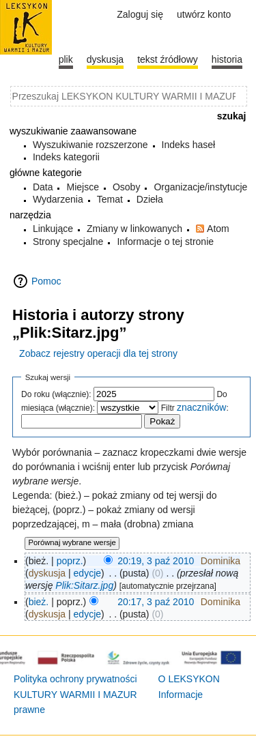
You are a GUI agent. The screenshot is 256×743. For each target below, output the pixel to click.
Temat (110, 199)
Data (43, 186)
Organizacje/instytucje (200, 186)
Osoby (126, 186)
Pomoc (46, 281)
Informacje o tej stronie (165, 241)
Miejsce (82, 186)
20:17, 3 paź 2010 (155, 601)
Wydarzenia (58, 199)
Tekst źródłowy (167, 59)
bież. (39, 601)
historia (227, 59)
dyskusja (47, 573)
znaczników (201, 407)
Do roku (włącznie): (56, 394)
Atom (218, 228)
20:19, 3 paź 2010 (155, 560)
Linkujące (53, 228)
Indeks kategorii (66, 156)
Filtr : (195, 408)
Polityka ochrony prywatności (75, 678)
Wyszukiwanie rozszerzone (90, 144)
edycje (87, 573)
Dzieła (150, 199)
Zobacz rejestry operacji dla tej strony (98, 353)
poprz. (70, 560)
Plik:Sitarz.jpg (84, 585)
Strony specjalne (68, 241)
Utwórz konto (204, 14)
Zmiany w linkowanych (134, 228)
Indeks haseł (189, 144)
